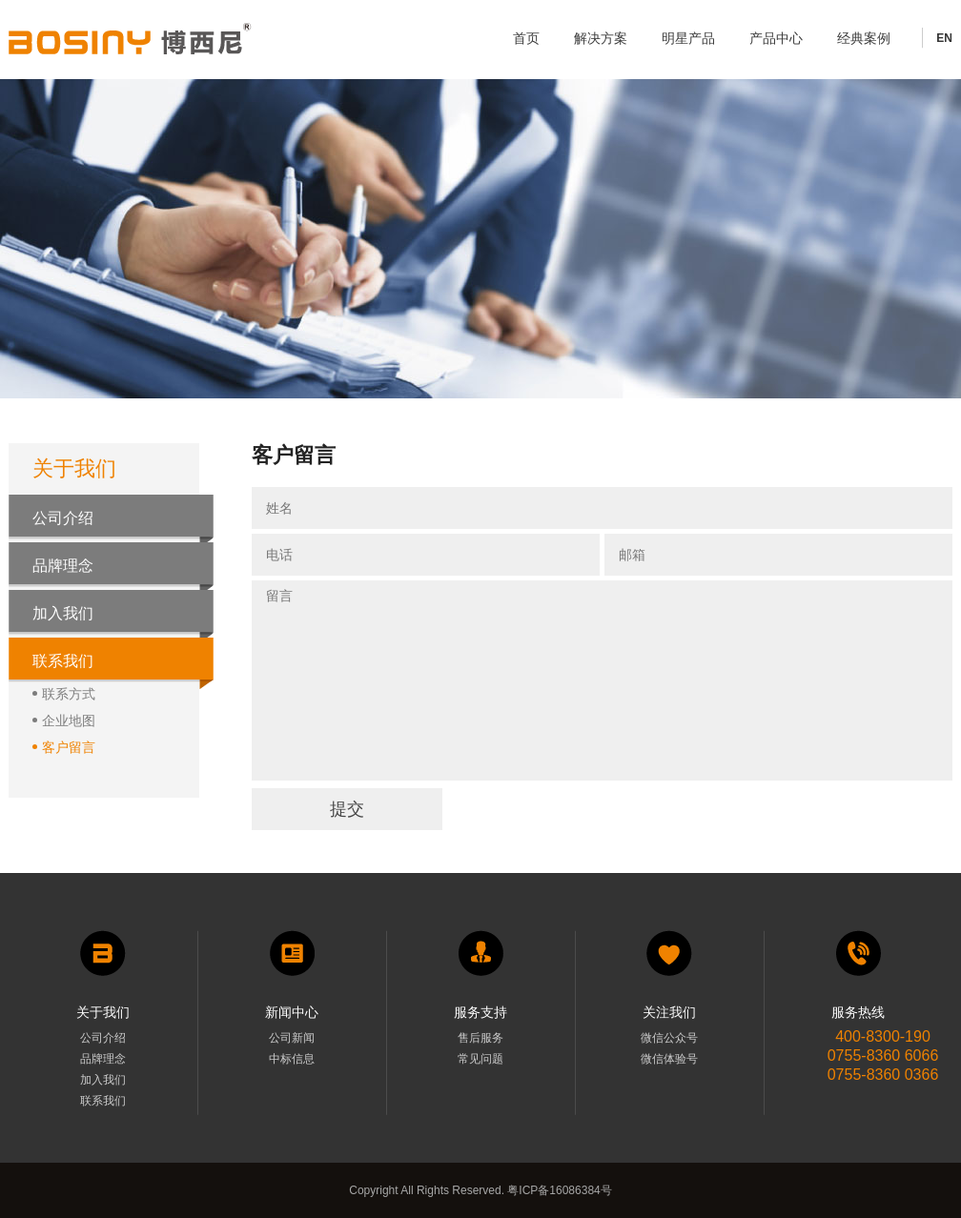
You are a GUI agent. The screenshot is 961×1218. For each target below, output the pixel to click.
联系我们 (62, 661)
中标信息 (292, 1059)
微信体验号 (669, 1059)
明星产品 (688, 38)
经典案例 (863, 38)
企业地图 (63, 720)
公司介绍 (62, 518)
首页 (526, 38)
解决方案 (600, 38)
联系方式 (63, 693)
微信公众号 (669, 1038)
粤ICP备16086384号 (558, 1190)
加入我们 (62, 613)
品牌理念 (62, 566)
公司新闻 (292, 1038)
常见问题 (480, 1059)
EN (944, 38)
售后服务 (480, 1038)
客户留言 (63, 747)
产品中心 (776, 38)
